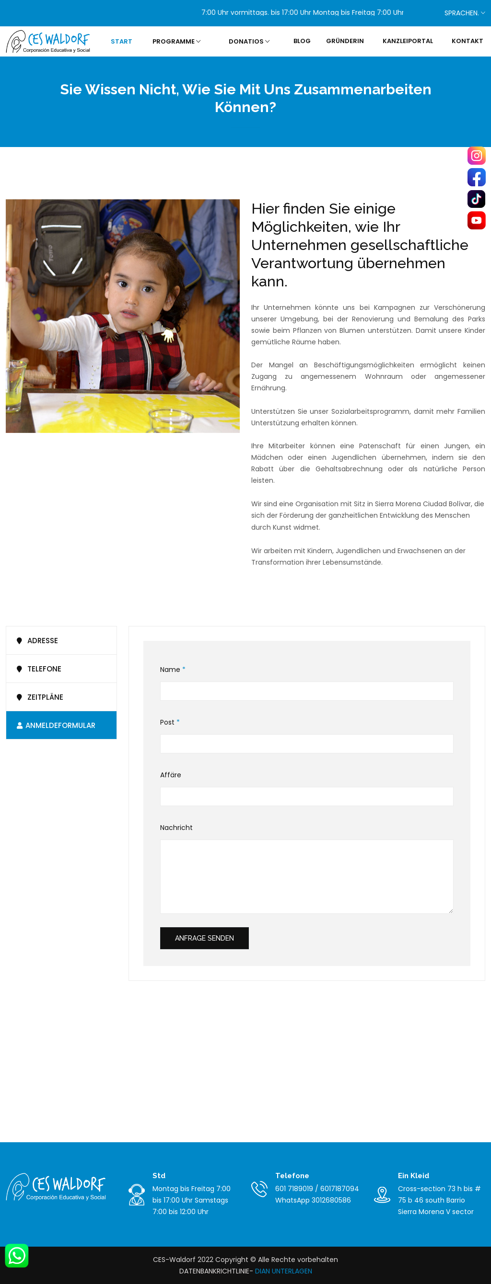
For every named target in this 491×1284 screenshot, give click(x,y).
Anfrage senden (204, 938)
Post (170, 722)
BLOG (302, 40)
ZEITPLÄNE (38, 697)
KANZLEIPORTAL (408, 40)
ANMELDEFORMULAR (54, 725)
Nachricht (176, 827)
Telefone (37, 669)
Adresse (35, 641)
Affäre (170, 775)
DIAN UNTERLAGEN (282, 1271)
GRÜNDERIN (345, 40)
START (121, 41)
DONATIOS (249, 41)
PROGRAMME (176, 41)
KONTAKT (467, 40)
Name (173, 670)
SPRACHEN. (464, 13)
